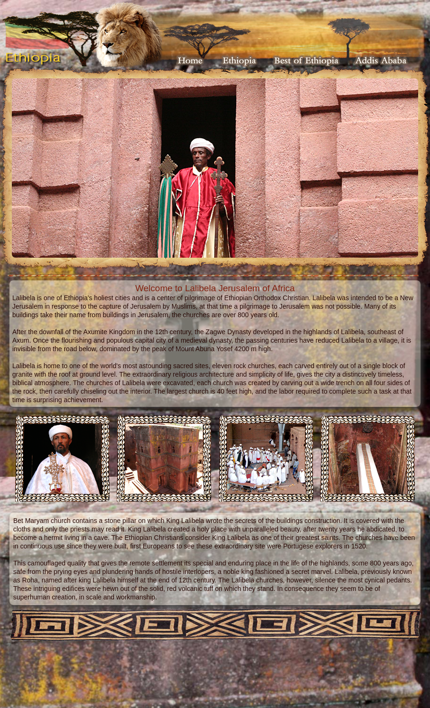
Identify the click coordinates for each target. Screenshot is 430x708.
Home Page (190, 60)
